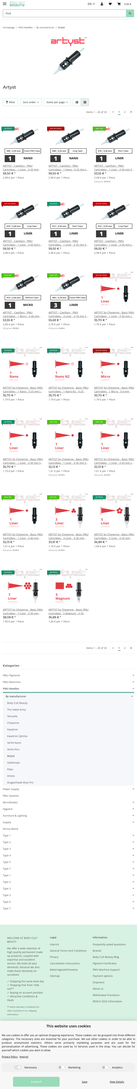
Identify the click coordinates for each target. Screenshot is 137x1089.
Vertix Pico (13, 749)
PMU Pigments (11, 675)
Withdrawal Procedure (106, 995)
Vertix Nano (14, 742)
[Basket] (124, 4)
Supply (7, 822)
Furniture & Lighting (15, 815)
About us (98, 988)
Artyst (11, 756)
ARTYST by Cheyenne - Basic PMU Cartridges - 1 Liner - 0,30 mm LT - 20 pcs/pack (114, 314)
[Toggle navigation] (4, 2)
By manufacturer (16, 696)
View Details (115, 1081)
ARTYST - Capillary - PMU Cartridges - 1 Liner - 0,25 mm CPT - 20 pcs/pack (21, 167)
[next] (131, 112)
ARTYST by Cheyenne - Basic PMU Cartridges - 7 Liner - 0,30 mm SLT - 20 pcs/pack (23, 611)
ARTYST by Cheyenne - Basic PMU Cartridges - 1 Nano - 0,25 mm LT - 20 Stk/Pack (23, 389)
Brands (97, 950)
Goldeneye (13, 762)
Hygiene (7, 809)
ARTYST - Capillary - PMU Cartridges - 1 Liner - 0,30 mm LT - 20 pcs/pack (22, 243)
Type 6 (7, 901)
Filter (10, 102)
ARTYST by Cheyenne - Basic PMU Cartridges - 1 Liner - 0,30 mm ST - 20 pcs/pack (23, 461)
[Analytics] (105, 1067)
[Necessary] (17, 1067)
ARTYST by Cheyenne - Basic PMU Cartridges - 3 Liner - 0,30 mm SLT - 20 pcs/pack (68, 536)
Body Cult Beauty (17, 703)
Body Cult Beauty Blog (106, 957)
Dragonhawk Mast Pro (20, 782)
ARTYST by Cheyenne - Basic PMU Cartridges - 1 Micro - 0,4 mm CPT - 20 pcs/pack (114, 389)
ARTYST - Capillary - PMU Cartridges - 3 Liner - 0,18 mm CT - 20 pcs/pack (68, 314)
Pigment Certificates (105, 963)
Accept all (32, 1081)
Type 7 (7, 868)
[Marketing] (61, 1067)
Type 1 (7, 835)
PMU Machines (12, 682)
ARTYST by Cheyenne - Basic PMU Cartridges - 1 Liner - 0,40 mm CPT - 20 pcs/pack (23, 536)
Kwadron (12, 729)
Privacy (54, 957)
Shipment (98, 982)
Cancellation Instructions (65, 963)
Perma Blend (10, 829)
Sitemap (55, 976)
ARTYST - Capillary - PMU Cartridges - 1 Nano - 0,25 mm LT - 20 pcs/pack (68, 167)
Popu (10, 769)
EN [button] (90, 4)
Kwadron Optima (17, 736)
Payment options (103, 976)
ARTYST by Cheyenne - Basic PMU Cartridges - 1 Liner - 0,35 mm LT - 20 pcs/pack (114, 461)
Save (79, 1081)
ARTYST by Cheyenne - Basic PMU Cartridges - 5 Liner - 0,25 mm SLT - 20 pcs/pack (114, 536)
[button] (102, 4)
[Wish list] (110, 4)
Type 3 (7, 848)
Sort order (29, 102)
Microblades (10, 802)
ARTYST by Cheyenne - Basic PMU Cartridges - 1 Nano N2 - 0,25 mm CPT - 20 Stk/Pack (68, 389)
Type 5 (7, 862)
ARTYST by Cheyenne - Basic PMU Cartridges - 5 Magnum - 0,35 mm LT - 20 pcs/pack (68, 611)
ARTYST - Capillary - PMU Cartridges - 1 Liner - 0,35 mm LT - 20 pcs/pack (113, 243)
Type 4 (7, 855)
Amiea (11, 776)
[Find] (64, 13)
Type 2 (7, 842)
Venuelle (12, 716)
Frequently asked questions (109, 944)
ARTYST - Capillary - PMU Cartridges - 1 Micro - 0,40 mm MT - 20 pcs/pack (21, 314)
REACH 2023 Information (107, 1001)
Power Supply (11, 789)
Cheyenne (13, 723)
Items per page (56, 102)
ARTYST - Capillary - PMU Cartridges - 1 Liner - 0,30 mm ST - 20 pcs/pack (113, 167)
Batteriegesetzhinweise (64, 969)
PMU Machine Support (106, 969)
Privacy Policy (10, 1056)
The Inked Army (16, 709)
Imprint (54, 944)
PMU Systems (11, 795)
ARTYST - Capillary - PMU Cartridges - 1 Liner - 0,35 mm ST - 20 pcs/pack (68, 243)
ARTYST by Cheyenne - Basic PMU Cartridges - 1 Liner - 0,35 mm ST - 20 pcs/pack (68, 461)
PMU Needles (11, 688)
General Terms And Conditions (68, 950)
